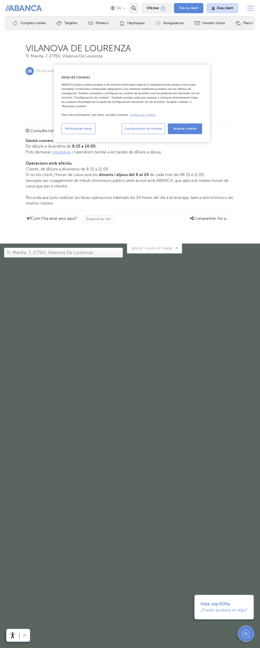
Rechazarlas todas (78, 128)
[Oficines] (156, 8)
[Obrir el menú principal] (250, 8)
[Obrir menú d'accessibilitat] (12, 635)
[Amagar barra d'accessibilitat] (24, 635)
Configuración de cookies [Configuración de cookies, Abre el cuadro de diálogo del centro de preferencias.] (143, 128)
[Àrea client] (222, 8)
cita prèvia (61, 152)
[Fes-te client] (188, 8)
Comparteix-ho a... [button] (209, 218)
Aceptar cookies (185, 128)
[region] (132, 103)
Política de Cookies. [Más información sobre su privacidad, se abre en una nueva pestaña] (143, 115)
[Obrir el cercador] (133, 8)
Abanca (13, 8)
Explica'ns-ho (98, 218)
